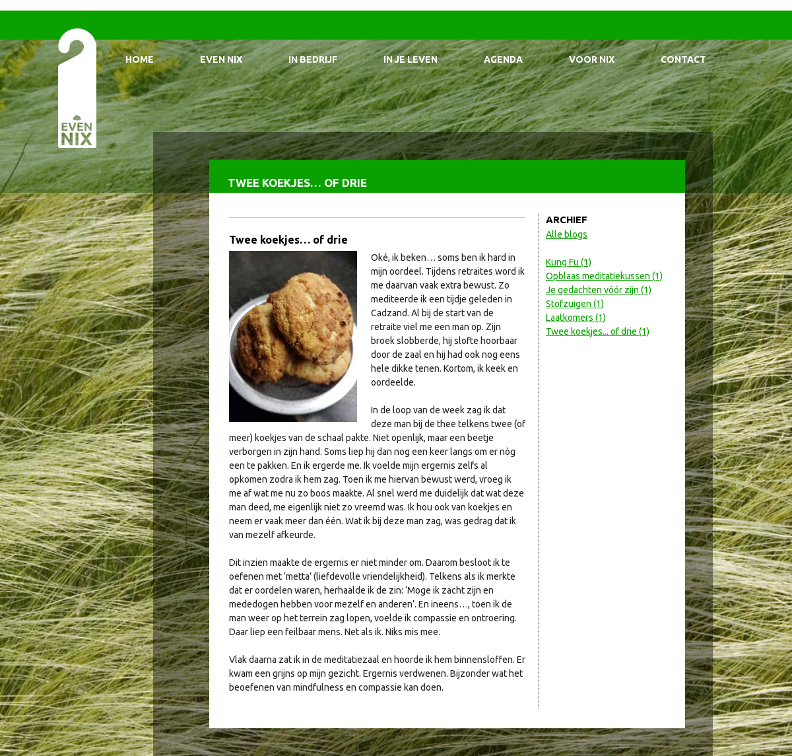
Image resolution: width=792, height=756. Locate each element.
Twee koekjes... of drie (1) (597, 331)
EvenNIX (76, 87)
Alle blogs (566, 234)
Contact (683, 59)
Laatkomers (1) (576, 317)
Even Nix (221, 59)
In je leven (410, 59)
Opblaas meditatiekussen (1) (604, 276)
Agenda (503, 59)
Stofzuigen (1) (575, 303)
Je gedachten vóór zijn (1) (598, 290)
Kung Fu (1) (568, 262)
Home (139, 59)
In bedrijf (312, 59)
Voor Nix (591, 59)
